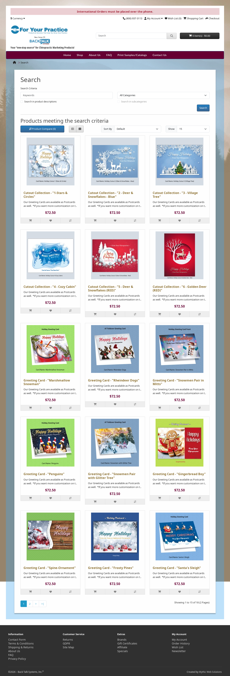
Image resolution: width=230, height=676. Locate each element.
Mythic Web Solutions (210, 672)
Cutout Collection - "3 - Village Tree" (175, 195)
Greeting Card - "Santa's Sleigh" (177, 568)
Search (24, 62)
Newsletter (179, 651)
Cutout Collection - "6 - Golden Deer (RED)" (179, 288)
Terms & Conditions (21, 643)
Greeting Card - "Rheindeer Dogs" (113, 380)
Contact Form (17, 639)
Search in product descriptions (40, 101)
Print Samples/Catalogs (132, 55)
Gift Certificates (127, 643)
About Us (94, 55)
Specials (122, 651)
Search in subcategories (134, 101)
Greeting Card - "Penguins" (44, 474)
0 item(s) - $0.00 (199, 35)
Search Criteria (28, 88)
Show (171, 129)
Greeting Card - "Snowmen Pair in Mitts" (178, 382)
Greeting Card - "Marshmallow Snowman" (47, 382)
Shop (80, 55)
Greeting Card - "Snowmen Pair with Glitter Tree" (111, 476)
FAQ (109, 55)
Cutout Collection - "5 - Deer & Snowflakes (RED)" (110, 288)
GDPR (66, 643)
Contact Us (160, 55)
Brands (121, 639)
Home (67, 55)
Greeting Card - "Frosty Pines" (111, 568)
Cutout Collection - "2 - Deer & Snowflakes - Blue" (110, 195)
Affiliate (122, 647)
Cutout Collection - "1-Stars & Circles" (46, 195)
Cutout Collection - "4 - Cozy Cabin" (50, 287)
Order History (181, 643)
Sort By (108, 129)
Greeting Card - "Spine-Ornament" (50, 568)
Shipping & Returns (20, 647)
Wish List (177, 647)
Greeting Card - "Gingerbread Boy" (179, 474)
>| (42, 603)
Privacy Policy (17, 659)
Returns (68, 639)
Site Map (68, 647)
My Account (179, 639)
